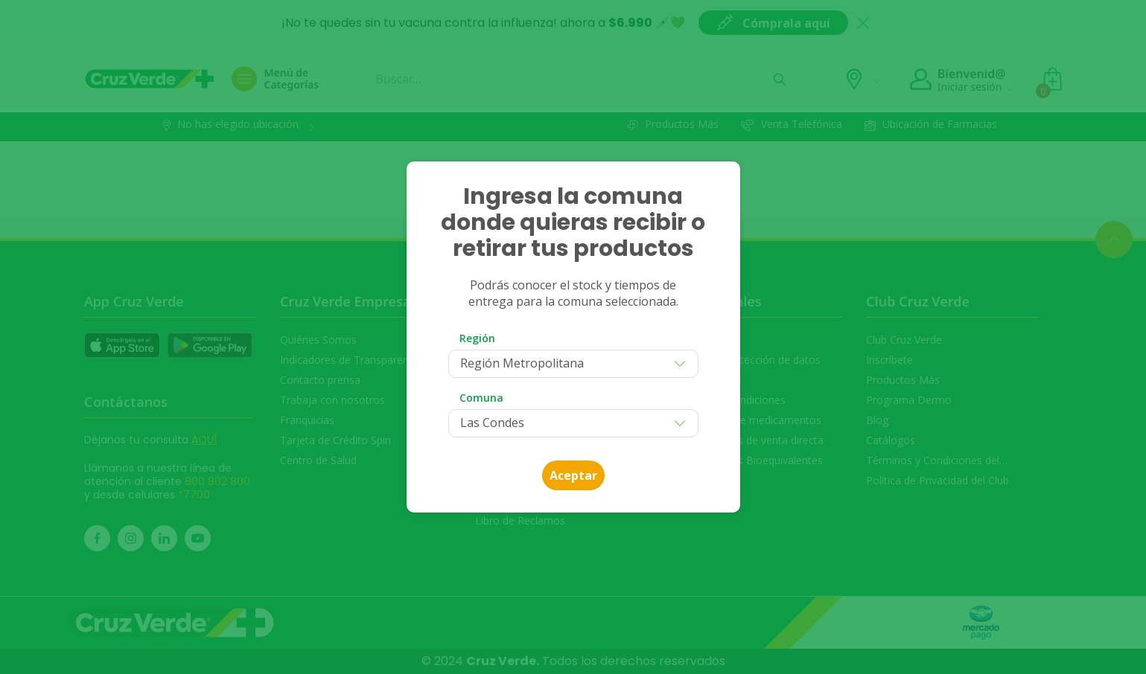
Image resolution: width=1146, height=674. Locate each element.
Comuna (481, 398)
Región (477, 338)
